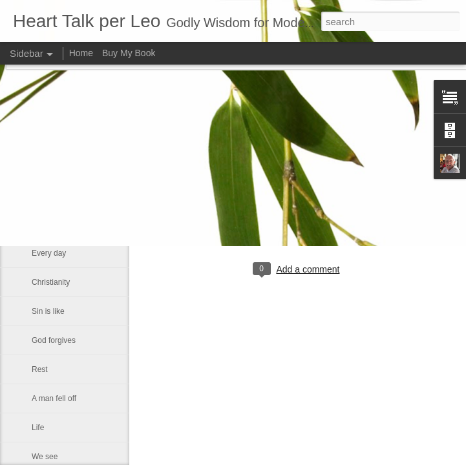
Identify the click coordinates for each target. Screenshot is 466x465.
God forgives (54, 340)
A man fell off (54, 398)
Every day (49, 253)
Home (81, 53)
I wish (42, 224)
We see (45, 456)
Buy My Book (128, 53)
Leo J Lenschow (341, 216)
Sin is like (48, 311)
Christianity (51, 282)
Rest (40, 369)
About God (50, 195)
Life (38, 427)
